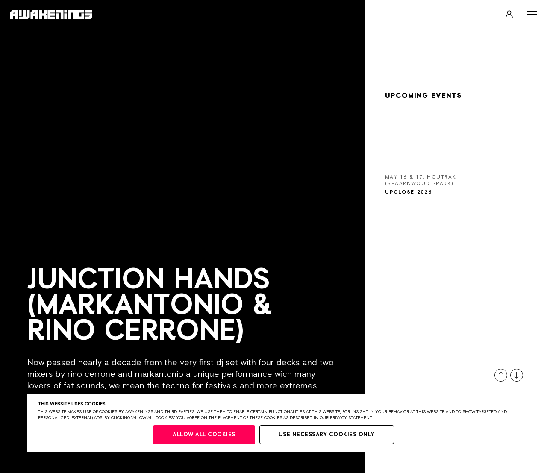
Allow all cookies (204, 435)
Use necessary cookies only (327, 435)
